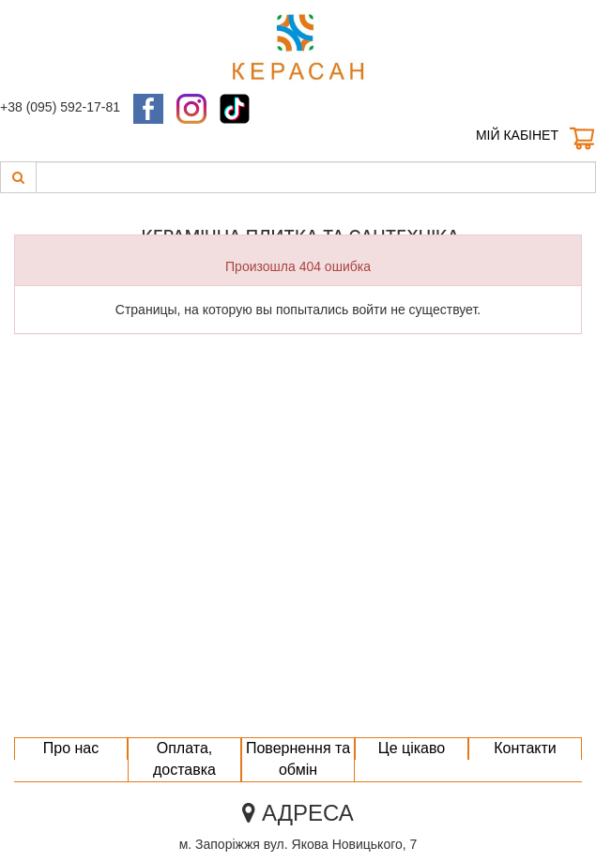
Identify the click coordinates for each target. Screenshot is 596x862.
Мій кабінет (517, 135)
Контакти (525, 748)
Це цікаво (411, 748)
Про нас (71, 748)
